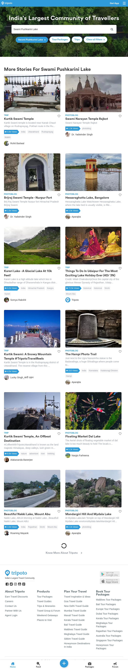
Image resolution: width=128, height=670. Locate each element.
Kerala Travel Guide (74, 620)
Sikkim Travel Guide (74, 638)
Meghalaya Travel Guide (76, 634)
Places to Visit (44, 620)
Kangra (50, 288)
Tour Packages (44, 596)
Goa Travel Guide (73, 601)
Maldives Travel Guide (75, 629)
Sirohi (107, 288)
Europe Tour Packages (108, 609)
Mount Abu (71, 294)
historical (87, 288)
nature (24, 453)
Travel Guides (44, 601)
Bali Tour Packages (106, 604)
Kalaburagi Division (109, 370)
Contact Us (10, 606)
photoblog (86, 128)
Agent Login (11, 615)
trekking (51, 453)
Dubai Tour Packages (107, 613)
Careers (9, 601)
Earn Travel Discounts (16, 596)
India (23, 132)
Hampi (69, 376)
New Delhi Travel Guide (76, 606)
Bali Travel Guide (73, 624)
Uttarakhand (33, 132)
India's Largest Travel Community (20, 578)
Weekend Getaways (47, 615)
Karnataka (93, 370)
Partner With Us (13, 610)
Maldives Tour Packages (108, 599)
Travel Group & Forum (48, 610)
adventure (33, 453)
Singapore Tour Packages (109, 640)
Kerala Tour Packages (107, 618)
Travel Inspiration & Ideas (77, 596)
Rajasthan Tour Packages (109, 631)
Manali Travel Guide (74, 615)
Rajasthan (32, 527)
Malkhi (7, 137)
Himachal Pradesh (36, 288)
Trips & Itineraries (46, 606)
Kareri (7, 294)
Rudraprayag (47, 132)
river (43, 453)
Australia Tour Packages (108, 635)
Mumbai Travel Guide (75, 610)
